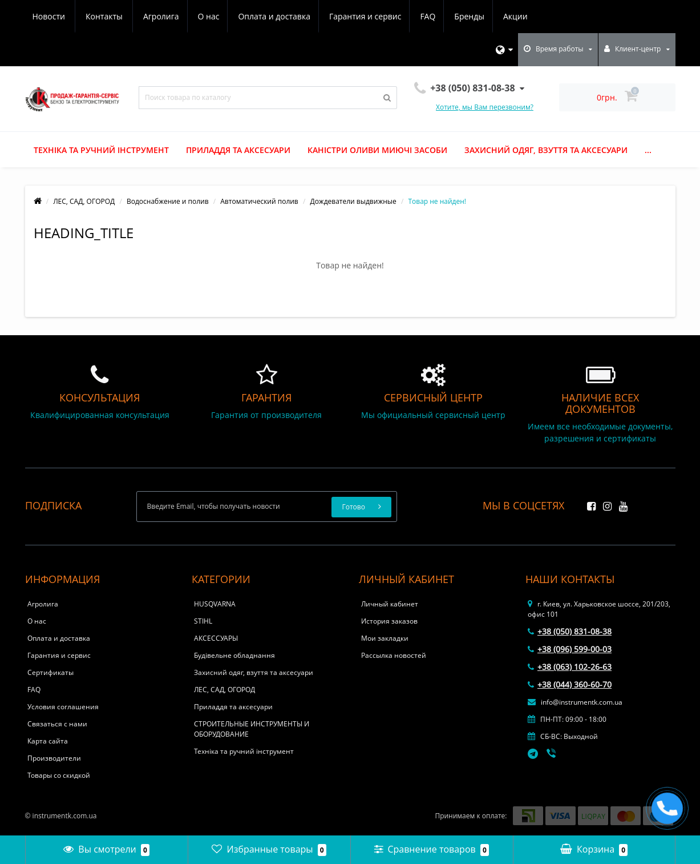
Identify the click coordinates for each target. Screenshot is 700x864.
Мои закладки (384, 638)
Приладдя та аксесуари (238, 149)
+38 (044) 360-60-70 (570, 684)
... (648, 149)
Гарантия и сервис (260, 16)
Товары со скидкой (58, 775)
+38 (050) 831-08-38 (570, 631)
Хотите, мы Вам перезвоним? (484, 107)
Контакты (520, 16)
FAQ (323, 16)
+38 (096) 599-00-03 (570, 649)
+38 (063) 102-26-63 (570, 666)
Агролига (50, 16)
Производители (54, 758)
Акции (415, 16)
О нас (99, 16)
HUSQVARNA (215, 604)
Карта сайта (47, 741)
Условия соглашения (63, 707)
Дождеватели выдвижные (353, 201)
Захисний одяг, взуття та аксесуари (546, 149)
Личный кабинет (389, 604)
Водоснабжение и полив (168, 201)
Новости (464, 16)
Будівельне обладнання (234, 655)
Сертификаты (50, 672)
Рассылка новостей (393, 655)
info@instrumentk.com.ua (575, 702)
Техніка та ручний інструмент (101, 149)
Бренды (368, 16)
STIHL (203, 621)
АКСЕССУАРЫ (216, 638)
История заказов (389, 621)
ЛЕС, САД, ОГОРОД (84, 201)
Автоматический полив (259, 201)
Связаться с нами (57, 724)
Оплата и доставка (167, 16)
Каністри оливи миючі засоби (377, 149)
